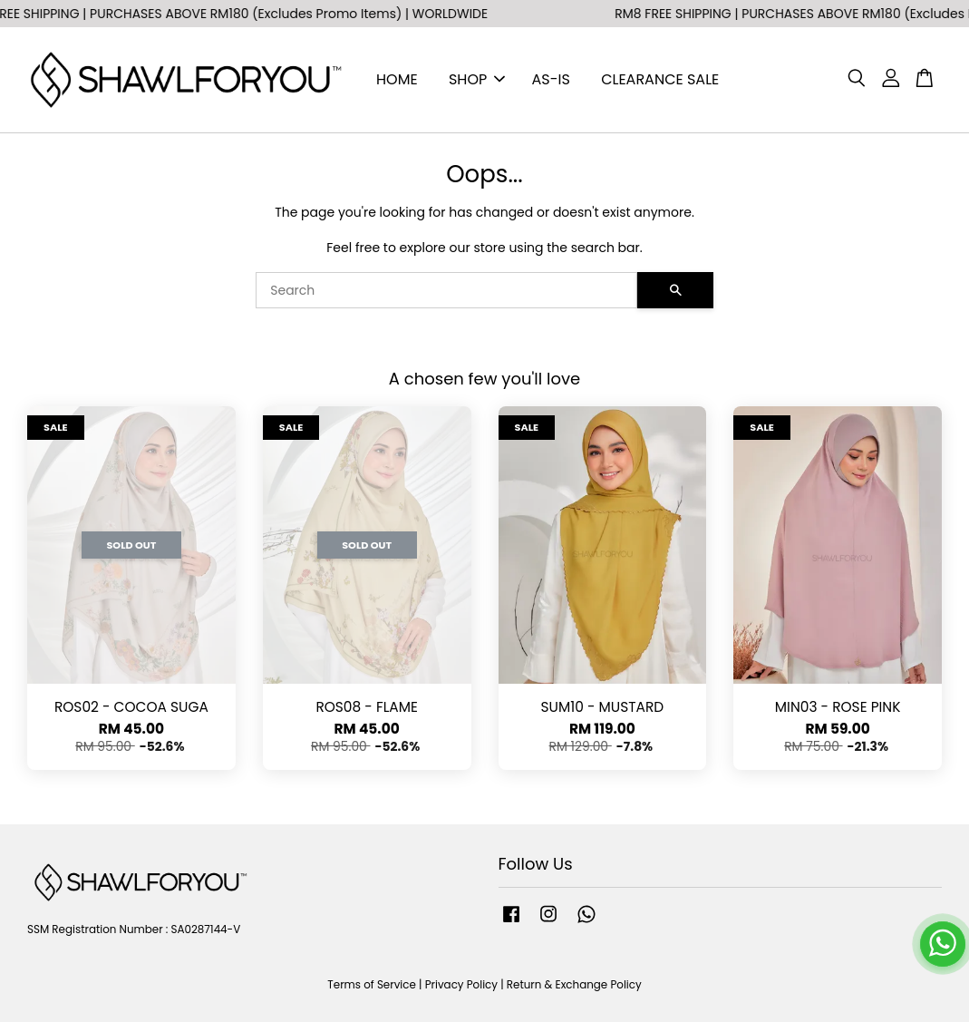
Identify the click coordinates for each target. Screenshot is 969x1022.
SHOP (477, 79)
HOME (397, 79)
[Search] (446, 290)
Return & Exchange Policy (574, 985)
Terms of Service (371, 985)
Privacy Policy (461, 985)
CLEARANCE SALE (660, 79)
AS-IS (551, 79)
